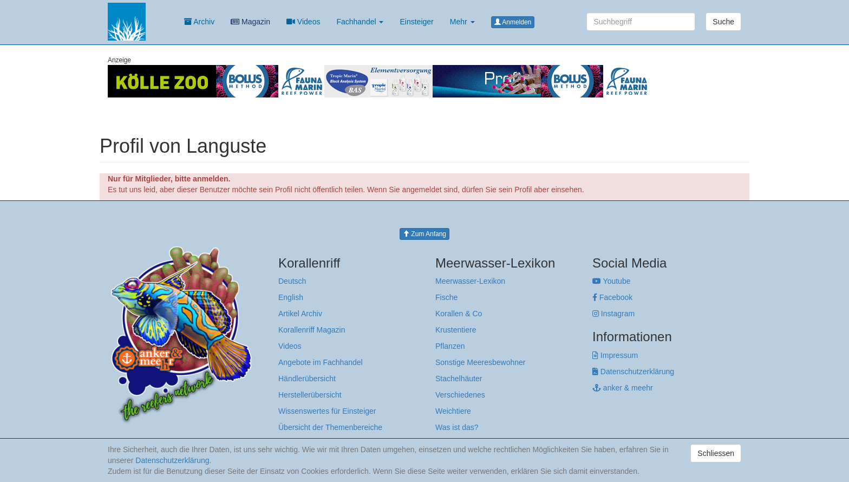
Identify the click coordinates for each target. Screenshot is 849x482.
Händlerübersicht (307, 378)
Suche (723, 21)
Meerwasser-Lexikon (470, 281)
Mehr (462, 21)
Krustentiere (455, 329)
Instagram (613, 313)
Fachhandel (359, 21)
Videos (303, 21)
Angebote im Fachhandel (320, 362)
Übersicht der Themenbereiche (330, 427)
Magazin (250, 21)
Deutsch (292, 281)
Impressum (615, 355)
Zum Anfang (424, 234)
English (290, 297)
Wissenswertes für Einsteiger (327, 411)
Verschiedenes (460, 394)
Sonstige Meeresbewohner (480, 362)
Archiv (199, 21)
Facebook (612, 297)
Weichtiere (453, 411)
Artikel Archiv (300, 313)
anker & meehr (622, 387)
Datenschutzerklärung (633, 371)
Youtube (611, 281)
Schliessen (715, 453)
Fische (446, 297)
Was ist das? (457, 427)
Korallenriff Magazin (311, 329)
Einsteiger (416, 21)
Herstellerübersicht (310, 394)
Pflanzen (450, 346)
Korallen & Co (458, 313)
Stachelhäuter (458, 378)
